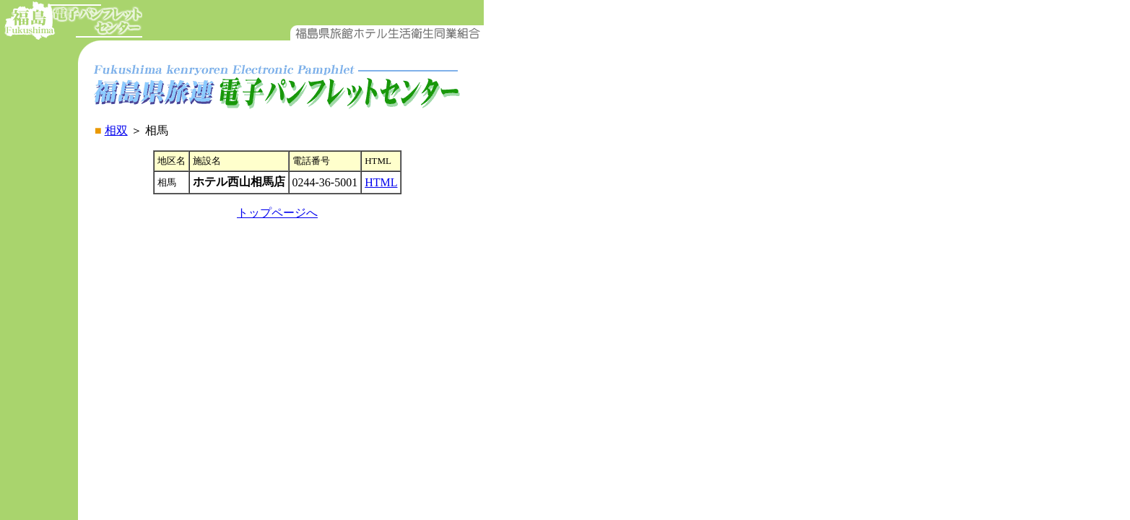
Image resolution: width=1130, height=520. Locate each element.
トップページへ (277, 213)
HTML (381, 182)
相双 (116, 130)
